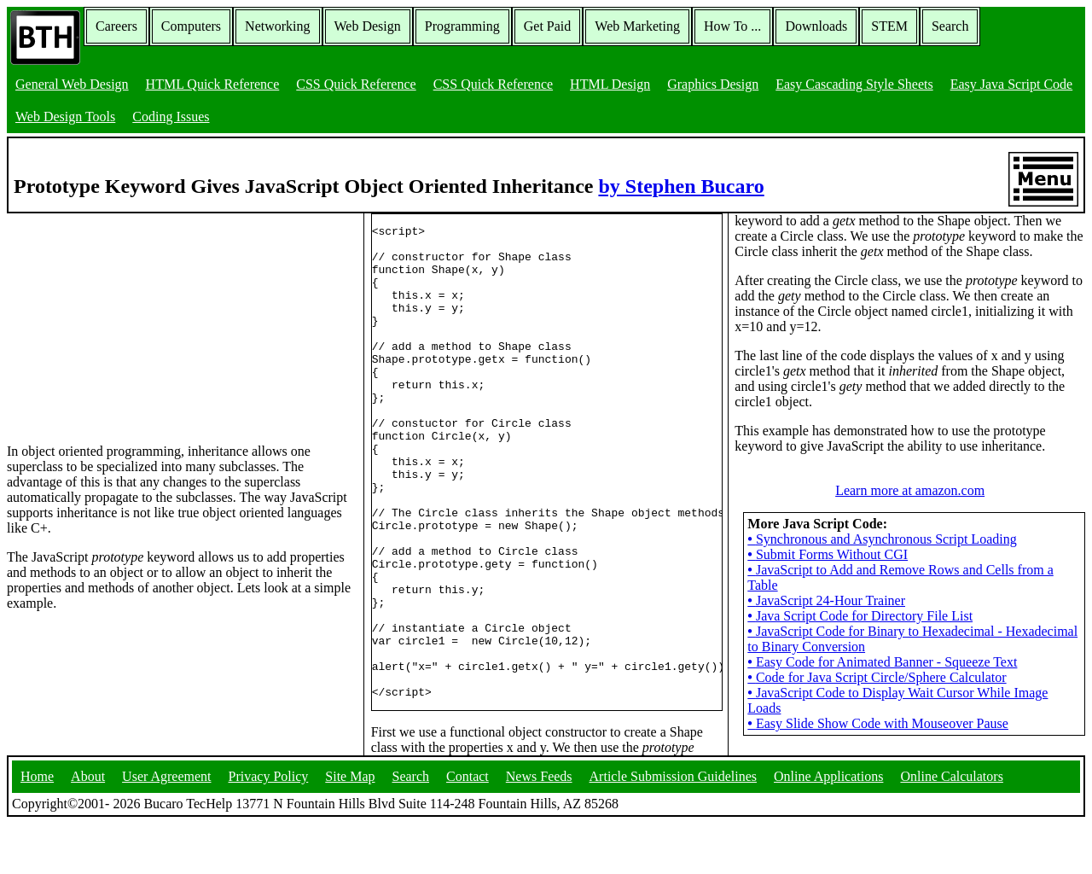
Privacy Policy (269, 826)
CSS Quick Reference (355, 84)
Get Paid (548, 26)
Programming (462, 26)
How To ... (732, 26)
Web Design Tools (65, 116)
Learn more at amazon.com (910, 521)
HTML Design (610, 84)
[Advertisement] (135, 320)
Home (37, 826)
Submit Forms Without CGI (827, 585)
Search (950, 26)
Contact (467, 826)
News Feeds (539, 826)
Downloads (816, 26)
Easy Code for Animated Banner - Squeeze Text (882, 692)
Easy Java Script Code (1011, 84)
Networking (277, 26)
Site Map (350, 826)
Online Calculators (951, 826)
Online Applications (828, 826)
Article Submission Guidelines (673, 826)
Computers (191, 26)
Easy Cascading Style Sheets (853, 84)
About (88, 826)
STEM (889, 26)
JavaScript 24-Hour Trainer (826, 631)
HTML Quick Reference (213, 84)
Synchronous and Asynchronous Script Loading (881, 569)
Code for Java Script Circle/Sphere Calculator (876, 708)
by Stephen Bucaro (681, 186)
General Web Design (72, 84)
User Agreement (166, 826)
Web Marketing (637, 26)
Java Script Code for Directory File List (860, 646)
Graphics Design (712, 84)
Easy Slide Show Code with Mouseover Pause (877, 754)
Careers (116, 26)
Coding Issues (170, 116)
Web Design (367, 26)
